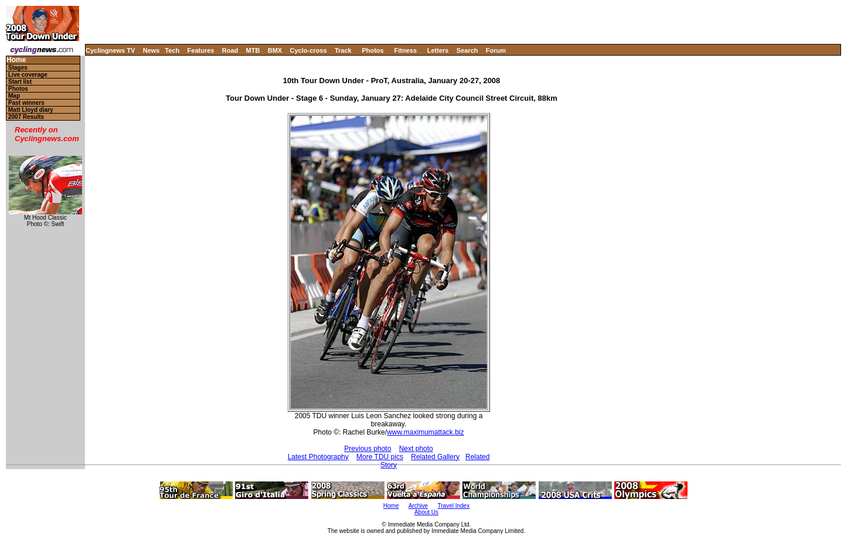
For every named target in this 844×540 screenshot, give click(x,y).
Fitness (405, 50)
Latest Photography (318, 457)
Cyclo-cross (308, 50)
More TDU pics (379, 457)
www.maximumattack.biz (425, 432)
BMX (275, 50)
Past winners (26, 103)
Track (343, 50)
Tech (172, 50)
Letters (438, 50)
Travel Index (454, 506)
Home (16, 60)
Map (14, 96)
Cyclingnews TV (110, 50)
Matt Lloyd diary (30, 110)
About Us (426, 512)
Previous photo (367, 449)
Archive (418, 506)
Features (201, 50)
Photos (372, 50)
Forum (496, 50)
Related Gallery (435, 457)
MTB (253, 50)
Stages (18, 67)
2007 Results (26, 117)
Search (467, 50)
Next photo (416, 449)
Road (230, 50)
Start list (20, 81)
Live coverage (27, 74)
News (151, 50)
